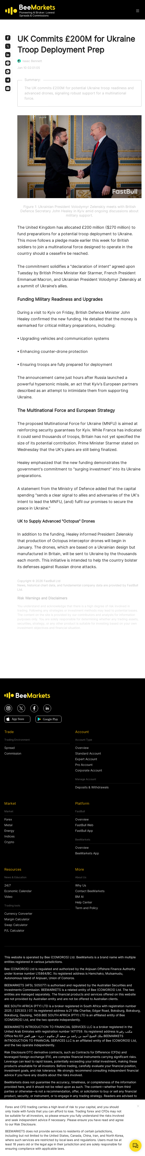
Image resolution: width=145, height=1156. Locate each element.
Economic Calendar (18, 891)
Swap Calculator (16, 925)
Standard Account (88, 753)
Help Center (83, 902)
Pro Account (84, 764)
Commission (12, 753)
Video (8, 896)
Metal (8, 825)
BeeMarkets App (87, 853)
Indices (9, 836)
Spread (9, 748)
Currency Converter (18, 913)
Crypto (9, 842)
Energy (9, 830)
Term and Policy (86, 908)
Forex (8, 819)
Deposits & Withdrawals (92, 787)
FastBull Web (84, 825)
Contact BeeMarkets (89, 891)
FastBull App (84, 830)
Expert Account (86, 759)
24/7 (7, 885)
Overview (82, 748)
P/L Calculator (14, 930)
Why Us (80, 885)
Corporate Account (88, 770)
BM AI (79, 896)
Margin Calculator (16, 919)
